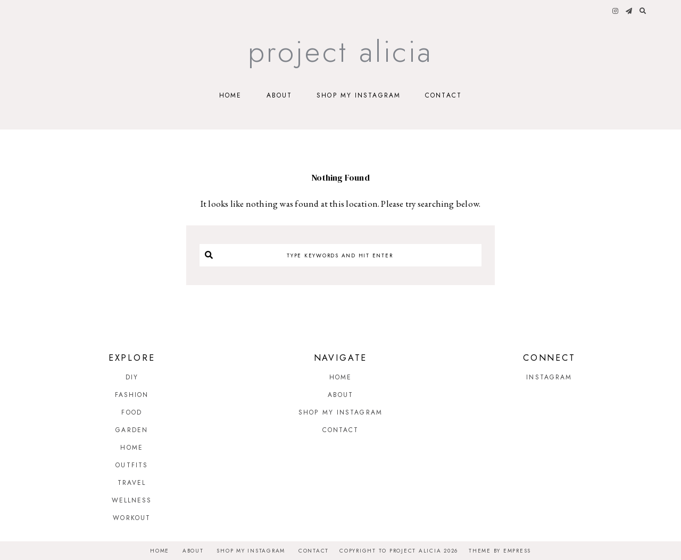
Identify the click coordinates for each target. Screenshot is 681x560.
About (280, 95)
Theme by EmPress (500, 551)
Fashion (132, 395)
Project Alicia (341, 51)
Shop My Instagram (359, 95)
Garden (131, 430)
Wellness (132, 500)
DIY (132, 377)
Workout (132, 518)
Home (230, 95)
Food (131, 412)
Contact (443, 95)
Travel (132, 483)
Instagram (549, 377)
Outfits (131, 465)
